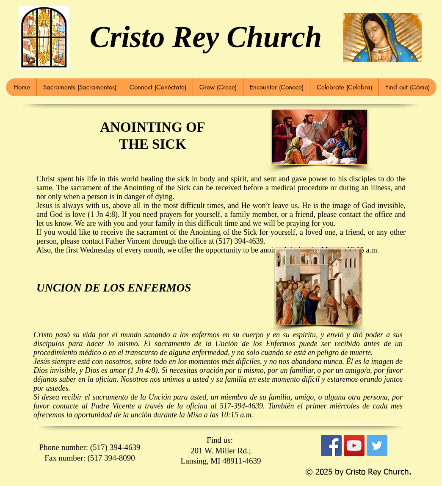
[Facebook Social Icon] (331, 445)
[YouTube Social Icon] (354, 445)
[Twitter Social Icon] (377, 445)
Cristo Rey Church (206, 36)
